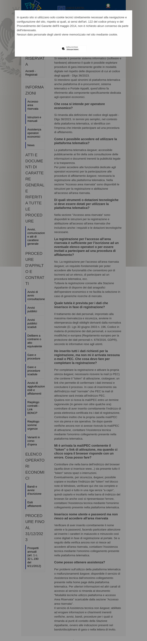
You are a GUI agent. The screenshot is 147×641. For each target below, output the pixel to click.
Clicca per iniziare (72, 49)
